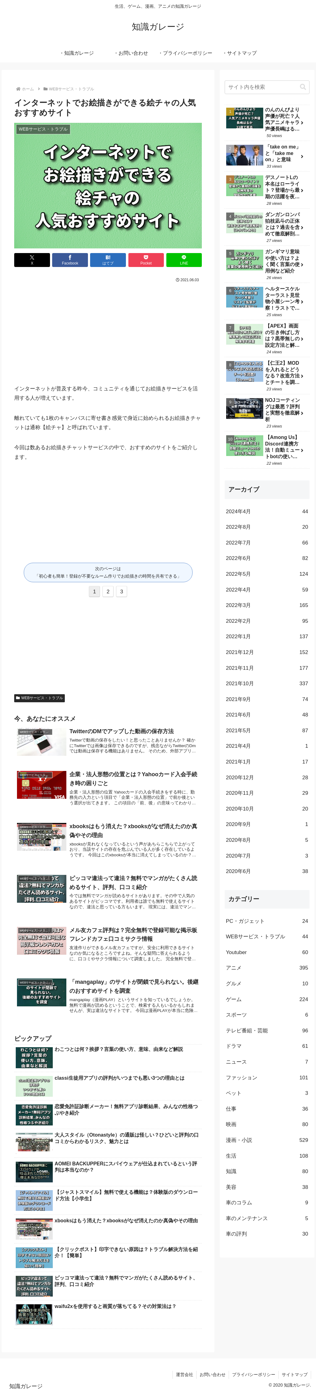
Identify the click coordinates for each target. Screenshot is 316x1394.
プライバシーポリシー (253, 1374)
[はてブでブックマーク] (108, 260)
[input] (267, 87)
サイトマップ (295, 1374)
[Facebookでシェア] (70, 260)
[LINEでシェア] (184, 260)
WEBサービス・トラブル (39, 698)
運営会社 (184, 1374)
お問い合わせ (213, 1374)
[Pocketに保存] (146, 260)
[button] (303, 87)
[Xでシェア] (32, 260)
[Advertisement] (108, 330)
